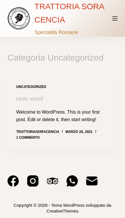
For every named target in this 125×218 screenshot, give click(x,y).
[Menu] (114, 18)
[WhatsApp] (72, 181)
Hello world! (29, 99)
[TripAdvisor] (52, 181)
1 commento (28, 138)
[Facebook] (13, 181)
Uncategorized (31, 87)
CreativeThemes (62, 210)
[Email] (92, 181)
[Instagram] (32, 181)
